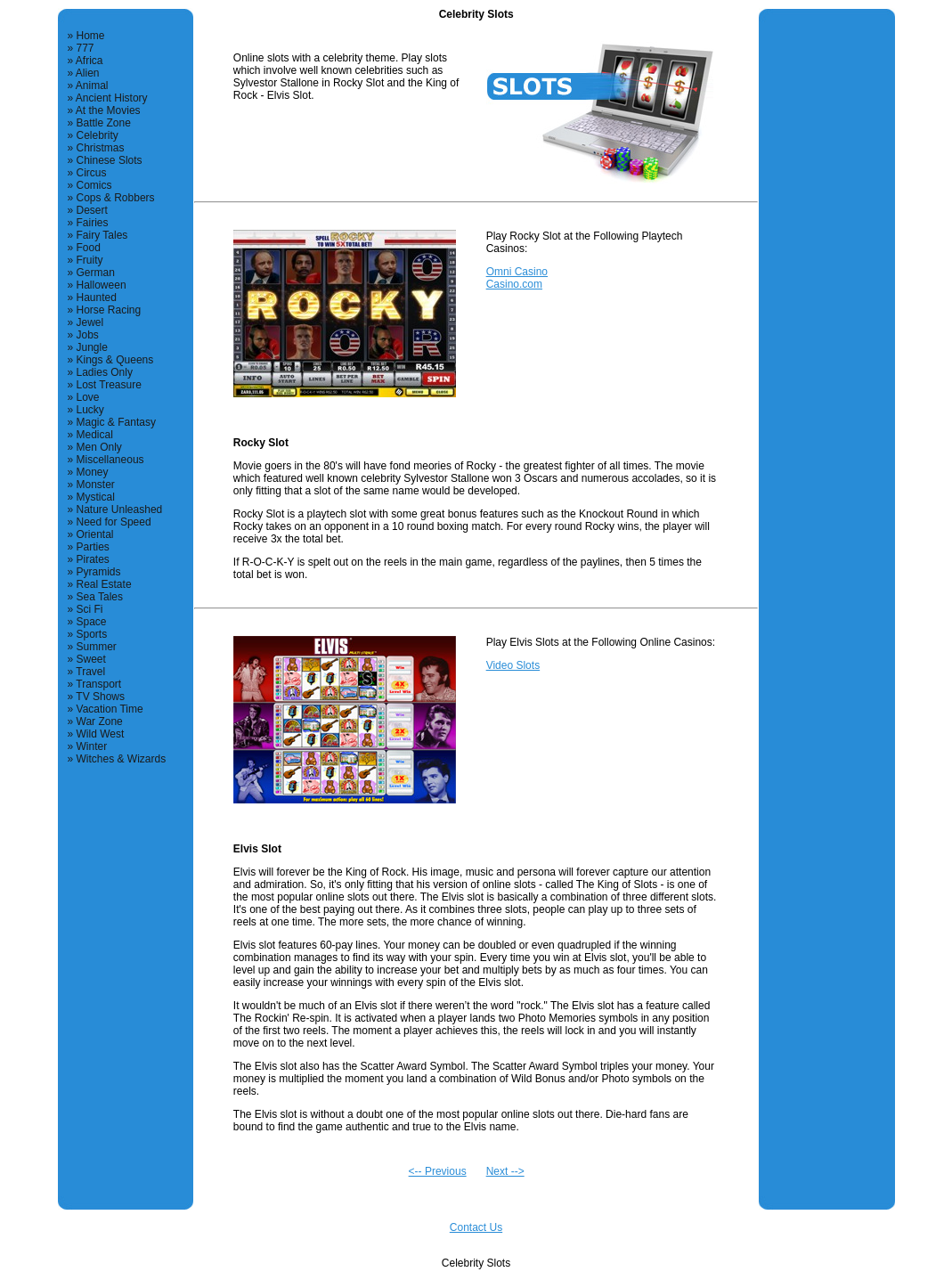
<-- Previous (438, 1171)
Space (92, 621)
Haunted (97, 297)
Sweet (91, 659)
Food (89, 247)
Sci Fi (90, 609)
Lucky (90, 410)
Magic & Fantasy (116, 422)
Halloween (101, 285)
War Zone (100, 721)
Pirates (93, 559)
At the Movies (108, 110)
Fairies (93, 222)
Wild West (101, 734)
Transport (98, 684)
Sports (92, 634)
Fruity (90, 260)
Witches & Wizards (122, 759)
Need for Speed (114, 522)
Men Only (99, 447)
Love (88, 397)
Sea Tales (100, 597)
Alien (88, 73)
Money (93, 472)
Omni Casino (517, 271)
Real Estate (104, 584)
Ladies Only (105, 372)
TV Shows (100, 696)
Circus (92, 173)
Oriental (95, 534)
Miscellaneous (110, 459)
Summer (97, 646)
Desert (92, 210)
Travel (90, 671)
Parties (93, 547)
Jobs (88, 335)
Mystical (96, 497)
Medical (95, 434)
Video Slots (513, 665)
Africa (89, 60)
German (96, 272)
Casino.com (514, 284)
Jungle (92, 347)
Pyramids (99, 572)
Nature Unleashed (120, 509)
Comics (94, 185)
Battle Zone (104, 123)
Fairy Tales (102, 235)
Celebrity (97, 135)
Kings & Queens (115, 360)
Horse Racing (109, 310)
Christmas (101, 148)
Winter (92, 746)
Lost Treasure (109, 385)
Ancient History (112, 98)
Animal (92, 85)
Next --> (505, 1171)
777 (85, 48)
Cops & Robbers (116, 198)
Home (91, 35)
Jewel (90, 322)
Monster (96, 484)
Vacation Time (110, 709)
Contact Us (476, 1227)
